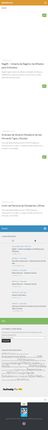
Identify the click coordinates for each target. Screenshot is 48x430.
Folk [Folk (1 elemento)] (40, 360)
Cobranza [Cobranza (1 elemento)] (4, 360)
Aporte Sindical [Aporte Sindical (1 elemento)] (24, 354)
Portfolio (28, 246)
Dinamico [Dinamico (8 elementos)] (29, 360)
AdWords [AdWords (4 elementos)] (6, 353)
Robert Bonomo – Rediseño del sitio (24, 273)
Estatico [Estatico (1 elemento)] (37, 360)
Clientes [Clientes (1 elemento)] (34, 357)
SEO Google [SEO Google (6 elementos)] (19, 373)
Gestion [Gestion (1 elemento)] (44, 360)
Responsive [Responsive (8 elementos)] (34, 369)
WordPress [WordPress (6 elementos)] (23, 379)
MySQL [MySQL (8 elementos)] (6, 366)
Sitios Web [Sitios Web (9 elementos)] (35, 376)
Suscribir (6, 341)
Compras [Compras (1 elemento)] (14, 360)
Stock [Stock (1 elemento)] (43, 377)
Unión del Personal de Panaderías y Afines (23, 205)
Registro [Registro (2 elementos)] (23, 370)
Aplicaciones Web (17, 246)
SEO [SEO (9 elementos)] (9, 373)
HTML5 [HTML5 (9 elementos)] (25, 363)
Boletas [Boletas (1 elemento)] (28, 357)
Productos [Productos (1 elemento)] (4, 370)
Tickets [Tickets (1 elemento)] (3, 380)
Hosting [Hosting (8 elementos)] (15, 363)
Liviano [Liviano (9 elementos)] (35, 363)
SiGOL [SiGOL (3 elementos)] (16, 376)
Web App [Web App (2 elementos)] (13, 380)
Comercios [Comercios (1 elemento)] (9, 360)
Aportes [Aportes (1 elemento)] (18, 354)
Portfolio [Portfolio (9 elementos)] (40, 366)
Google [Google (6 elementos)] (6, 363)
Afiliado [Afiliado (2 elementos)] (13, 354)
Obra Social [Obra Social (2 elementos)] (14, 367)
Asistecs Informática (19, 295)
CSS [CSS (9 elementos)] (19, 360)
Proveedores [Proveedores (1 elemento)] (10, 370)
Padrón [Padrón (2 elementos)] (21, 367)
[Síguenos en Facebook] (45, 228)
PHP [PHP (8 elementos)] (32, 366)
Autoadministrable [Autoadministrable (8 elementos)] (13, 356)
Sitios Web (23, 258)
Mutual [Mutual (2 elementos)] (42, 364)
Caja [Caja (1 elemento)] (31, 357)
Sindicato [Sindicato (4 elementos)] (23, 376)
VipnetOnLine (7, 2)
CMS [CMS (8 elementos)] (39, 356)
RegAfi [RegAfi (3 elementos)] (17, 370)
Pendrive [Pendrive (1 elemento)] (26, 367)
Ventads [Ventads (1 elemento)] (8, 380)
